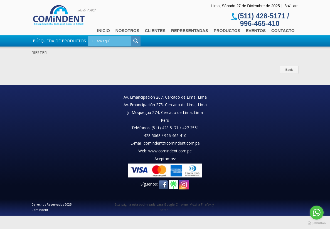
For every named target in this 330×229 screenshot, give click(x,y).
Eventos (256, 30)
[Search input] (111, 41)
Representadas (189, 30)
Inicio (103, 30)
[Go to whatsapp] (317, 213)
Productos (227, 30)
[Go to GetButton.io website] (317, 223)
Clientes (155, 30)
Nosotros (127, 30)
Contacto (283, 30)
